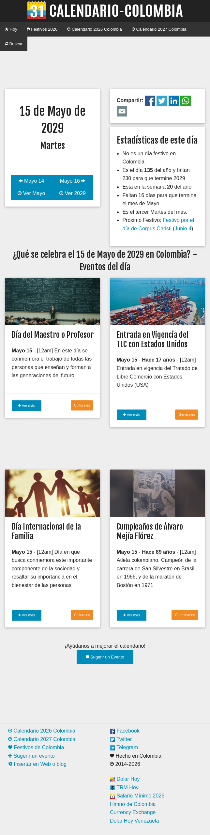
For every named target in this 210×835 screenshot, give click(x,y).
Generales (186, 414)
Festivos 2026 (42, 29)
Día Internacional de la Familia (46, 531)
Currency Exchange (133, 812)
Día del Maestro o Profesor (52, 335)
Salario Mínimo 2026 (137, 795)
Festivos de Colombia (36, 747)
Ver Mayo (31, 193)
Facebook (125, 731)
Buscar (13, 43)
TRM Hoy (124, 787)
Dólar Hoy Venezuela (134, 821)
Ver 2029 (72, 193)
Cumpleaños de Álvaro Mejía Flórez (149, 531)
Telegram (124, 747)
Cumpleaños (185, 615)
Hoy (11, 29)
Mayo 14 (31, 181)
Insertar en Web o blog (37, 764)
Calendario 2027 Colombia (159, 29)
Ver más (26, 406)
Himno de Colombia (133, 804)
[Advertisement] (105, 67)
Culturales (82, 405)
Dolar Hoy (125, 779)
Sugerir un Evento (105, 657)
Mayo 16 (72, 181)
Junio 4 (182, 228)
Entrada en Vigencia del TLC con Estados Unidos (152, 339)
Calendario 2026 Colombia (94, 29)
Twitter (121, 739)
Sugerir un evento (31, 756)
